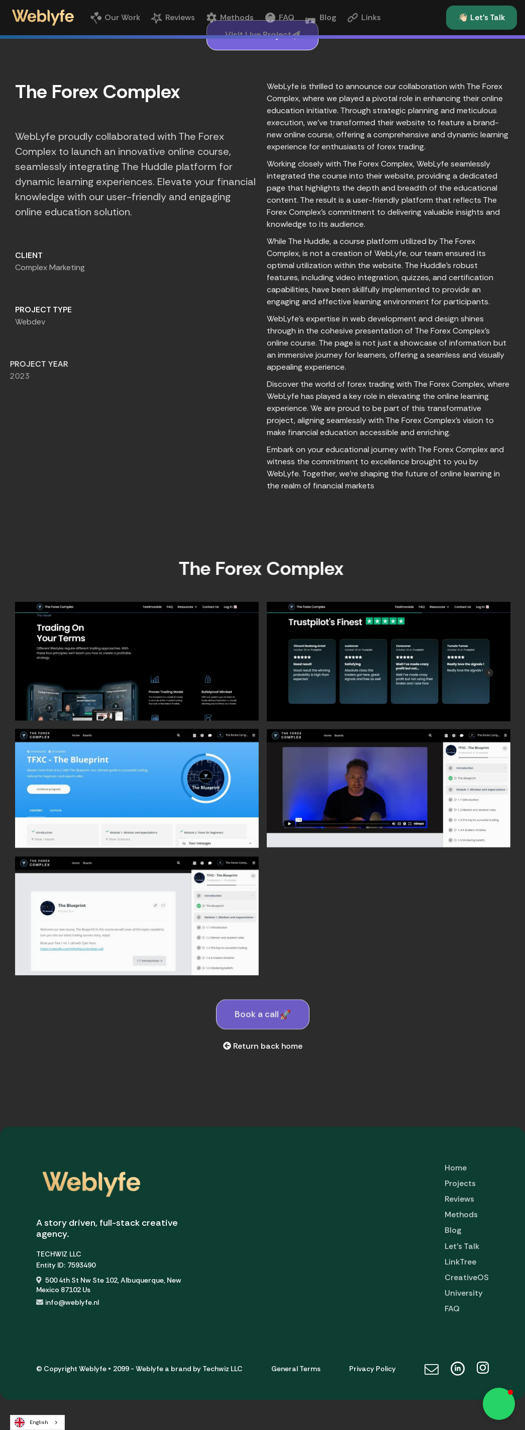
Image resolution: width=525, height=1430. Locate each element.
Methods (461, 1214)
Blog (453, 1230)
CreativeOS (467, 1277)
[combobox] (37, 1422)
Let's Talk (462, 1246)
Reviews (459, 1199)
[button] (499, 1404)
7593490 (81, 1265)
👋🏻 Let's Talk (481, 17)
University (464, 1293)
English (31, 1422)
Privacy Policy (372, 1368)
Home (456, 1167)
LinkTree (460, 1262)
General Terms (296, 1368)
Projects (460, 1183)
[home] (43, 17)
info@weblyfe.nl (72, 1302)
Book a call (263, 1034)
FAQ (452, 1308)
